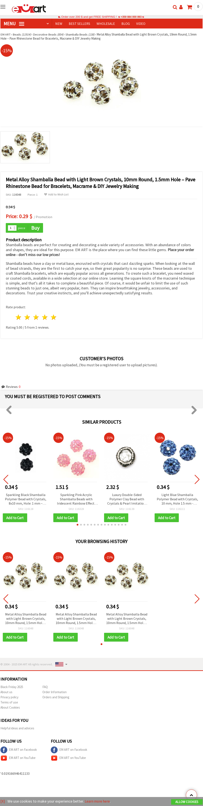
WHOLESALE (106, 23)
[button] (77, 525)
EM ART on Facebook (18, 750)
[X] (2, 801)
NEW (58, 23)
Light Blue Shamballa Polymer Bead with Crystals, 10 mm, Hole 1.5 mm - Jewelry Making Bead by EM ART (177, 499)
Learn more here (98, 801)
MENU (14, 24)
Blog (125, 23)
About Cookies (10, 708)
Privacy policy (9, 698)
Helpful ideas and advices (17, 729)
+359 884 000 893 (131, 16)
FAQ (45, 687)
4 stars (44, 317)
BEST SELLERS (79, 23)
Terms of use (9, 703)
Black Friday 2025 (11, 687)
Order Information (54, 692)
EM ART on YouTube (18, 758)
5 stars (53, 317)
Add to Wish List (56, 194)
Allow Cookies (186, 802)
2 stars (27, 317)
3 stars (36, 317)
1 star (18, 317)
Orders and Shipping (55, 698)
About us (6, 692)
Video (140, 23)
